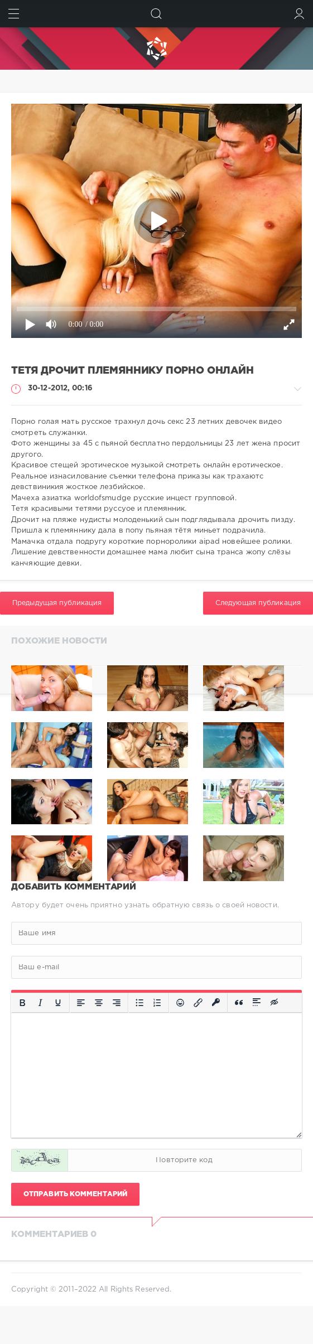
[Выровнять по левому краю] (81, 1002)
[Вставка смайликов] (180, 1002)
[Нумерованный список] (157, 1002)
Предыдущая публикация (57, 603)
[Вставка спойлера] (256, 1002)
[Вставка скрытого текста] (275, 1002)
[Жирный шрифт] (22, 1002)
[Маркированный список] (139, 1002)
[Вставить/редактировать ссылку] (198, 1002)
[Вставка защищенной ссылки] (216, 1002)
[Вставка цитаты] (239, 1002)
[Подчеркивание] (58, 1002)
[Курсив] (40, 1002)
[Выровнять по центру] (99, 1002)
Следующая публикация (258, 603)
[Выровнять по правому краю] (116, 1002)
